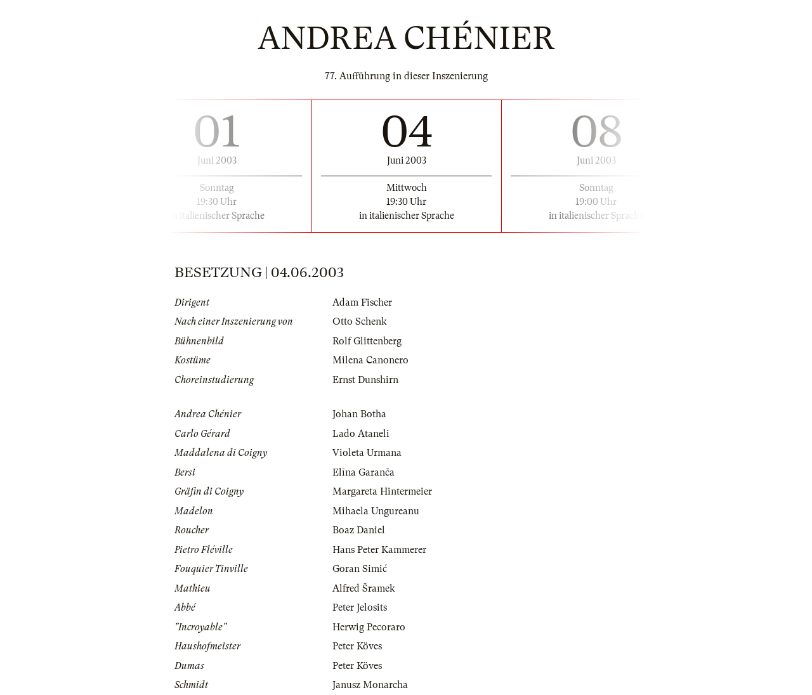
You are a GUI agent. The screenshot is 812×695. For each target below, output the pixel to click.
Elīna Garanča (363, 472)
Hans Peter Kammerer (379, 549)
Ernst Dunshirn (365, 380)
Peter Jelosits (359, 607)
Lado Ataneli (361, 433)
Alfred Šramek (363, 588)
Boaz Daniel (358, 530)
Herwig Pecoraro (368, 627)
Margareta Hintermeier (382, 491)
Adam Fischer (362, 302)
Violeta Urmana (367, 452)
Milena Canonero (370, 360)
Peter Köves (357, 646)
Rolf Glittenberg (367, 341)
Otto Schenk (359, 321)
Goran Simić (359, 569)
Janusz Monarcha (370, 685)
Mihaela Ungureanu (375, 511)
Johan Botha (359, 414)
